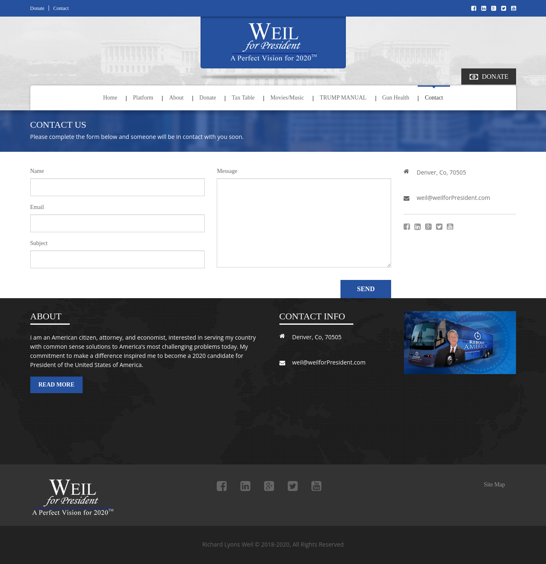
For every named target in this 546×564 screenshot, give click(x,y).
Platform (143, 98)
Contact (61, 8)
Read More (57, 385)
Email (37, 207)
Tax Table (243, 98)
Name (37, 171)
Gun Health (395, 98)
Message (227, 171)
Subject (39, 243)
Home (110, 98)
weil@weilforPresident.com (453, 198)
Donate (37, 8)
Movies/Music (287, 98)
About (176, 98)
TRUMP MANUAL (343, 98)
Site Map (494, 484)
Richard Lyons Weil (76, 498)
